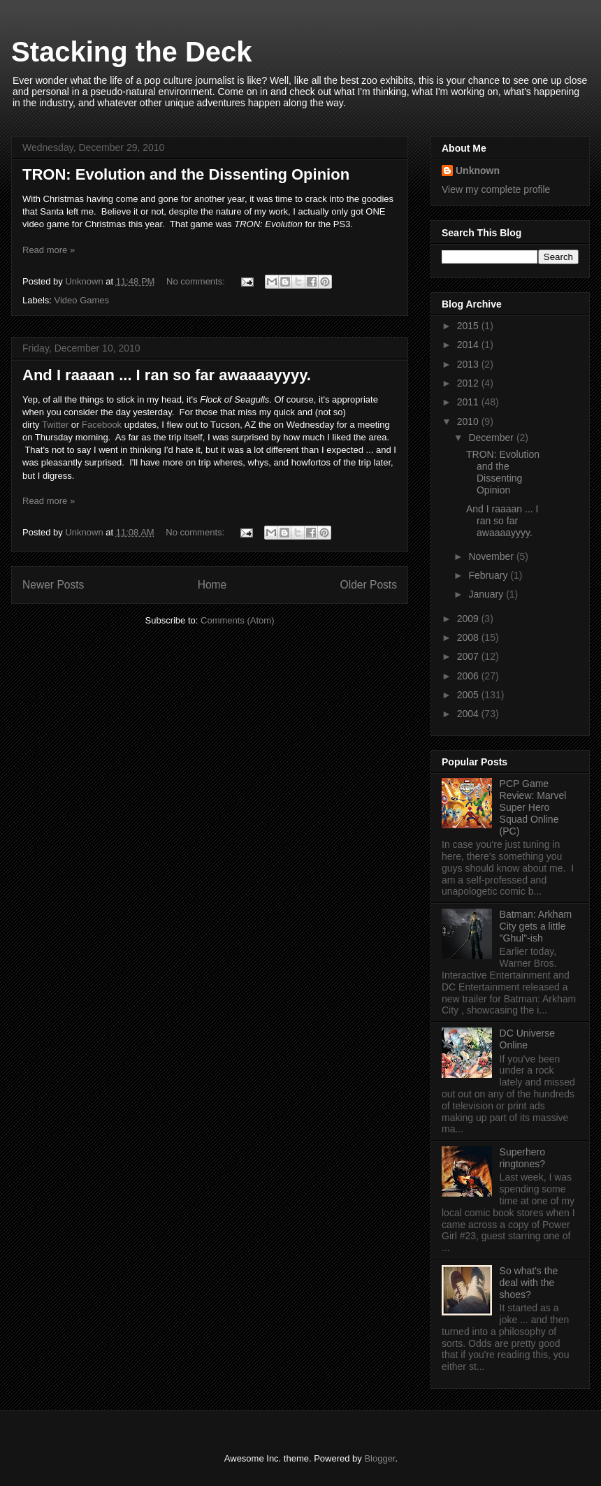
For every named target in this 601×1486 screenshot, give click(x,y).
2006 (469, 675)
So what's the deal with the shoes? (529, 1282)
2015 (469, 325)
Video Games (82, 300)
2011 (469, 401)
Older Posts (368, 585)
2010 (469, 421)
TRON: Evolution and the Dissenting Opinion (185, 174)
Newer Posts (53, 585)
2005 (469, 694)
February (489, 575)
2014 (469, 344)
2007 (469, 656)
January (487, 594)
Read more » (48, 250)
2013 (469, 364)
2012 (469, 383)
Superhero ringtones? (522, 1157)
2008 (469, 637)
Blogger (379, 1458)
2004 (469, 713)
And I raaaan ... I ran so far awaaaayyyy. (166, 375)
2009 (469, 618)
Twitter (55, 424)
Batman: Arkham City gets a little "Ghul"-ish (536, 926)
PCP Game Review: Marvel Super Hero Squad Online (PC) (533, 807)
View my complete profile (496, 189)
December (492, 437)
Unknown (478, 170)
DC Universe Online (527, 1039)
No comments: (196, 281)
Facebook (102, 424)
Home (212, 585)
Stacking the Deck (131, 51)
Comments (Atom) (237, 620)
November (492, 556)
